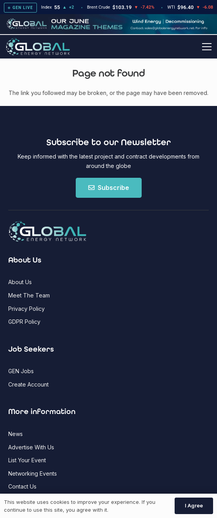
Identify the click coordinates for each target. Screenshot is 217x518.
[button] (207, 46)
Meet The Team (29, 295)
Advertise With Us (31, 447)
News (15, 433)
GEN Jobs (21, 371)
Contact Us (22, 486)
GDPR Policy (24, 321)
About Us (20, 282)
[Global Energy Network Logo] (37, 47)
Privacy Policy (26, 308)
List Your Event (27, 460)
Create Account (28, 384)
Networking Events (32, 473)
